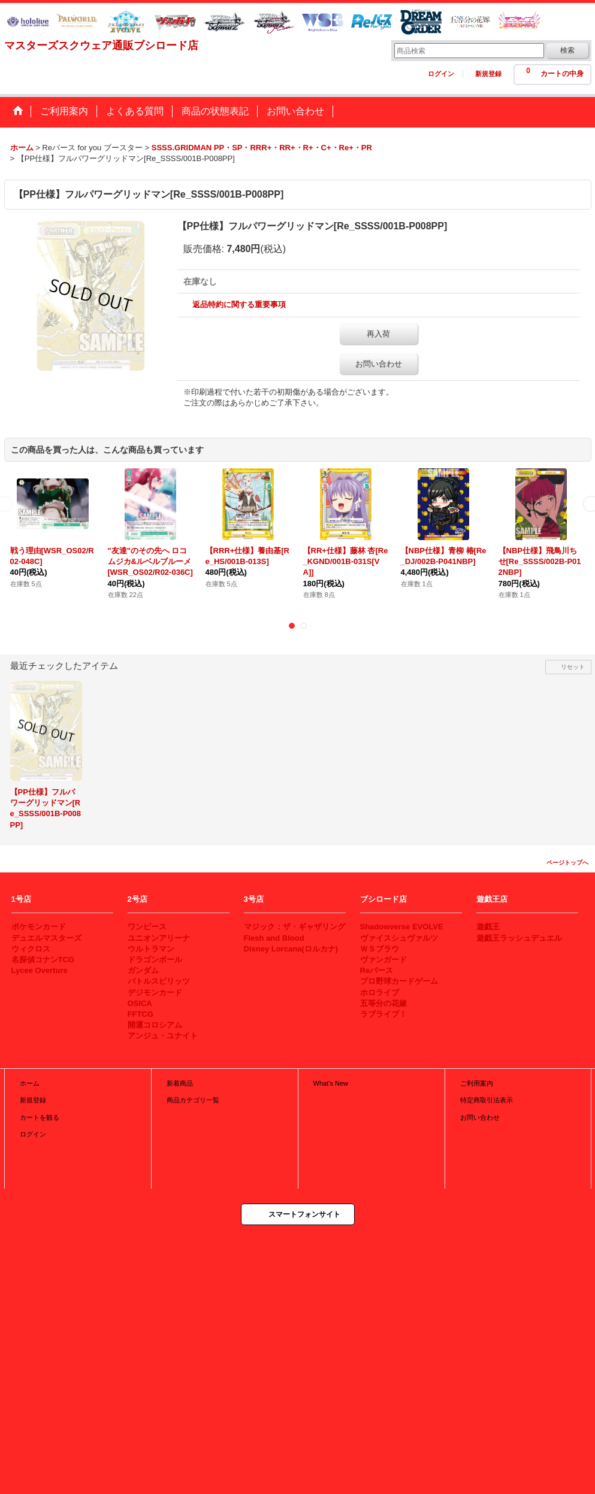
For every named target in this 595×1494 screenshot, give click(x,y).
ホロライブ (379, 992)
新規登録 (488, 73)
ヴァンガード (383, 959)
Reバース (377, 970)
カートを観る (39, 1117)
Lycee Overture (39, 970)
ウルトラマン (151, 948)
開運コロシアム (155, 1024)
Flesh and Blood (274, 938)
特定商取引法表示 (486, 1100)
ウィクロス (30, 948)
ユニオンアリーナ (159, 938)
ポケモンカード (38, 926)
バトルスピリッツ (159, 981)
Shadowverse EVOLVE (401, 926)
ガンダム (143, 970)
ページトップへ (567, 862)
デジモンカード (155, 992)
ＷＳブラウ (379, 948)
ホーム (30, 1083)
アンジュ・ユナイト (163, 1035)
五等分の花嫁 (383, 1003)
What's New (331, 1083)
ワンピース (147, 926)
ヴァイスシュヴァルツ (399, 938)
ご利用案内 (476, 1083)
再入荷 (378, 333)
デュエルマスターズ (46, 938)
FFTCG (140, 1014)
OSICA (140, 1003)
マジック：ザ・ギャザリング (294, 926)
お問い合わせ (378, 363)
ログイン (441, 73)
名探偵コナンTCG (42, 959)
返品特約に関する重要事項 (239, 304)
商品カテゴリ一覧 (193, 1100)
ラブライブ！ (383, 1014)
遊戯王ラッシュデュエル (519, 938)
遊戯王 (488, 926)
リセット (573, 666)
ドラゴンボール (155, 959)
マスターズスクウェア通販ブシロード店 (101, 45)
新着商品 (180, 1083)
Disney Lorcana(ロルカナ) (291, 948)
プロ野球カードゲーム (399, 981)
